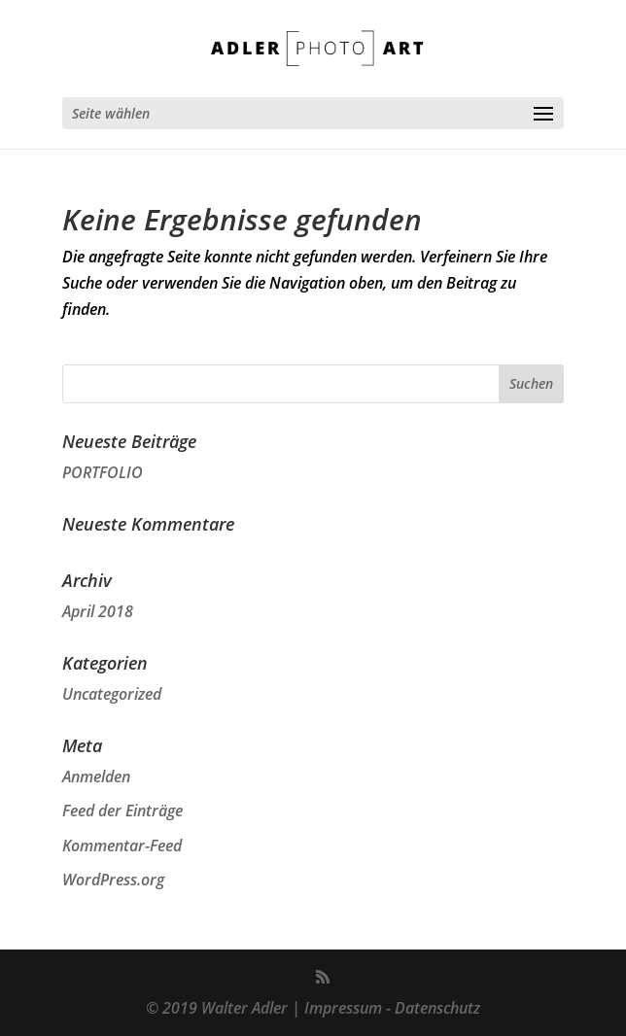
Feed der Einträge (122, 810)
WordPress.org (113, 879)
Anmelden (96, 776)
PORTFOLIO (102, 472)
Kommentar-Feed (122, 845)
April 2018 (97, 611)
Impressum (343, 1008)
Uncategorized (111, 694)
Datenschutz (437, 1008)
